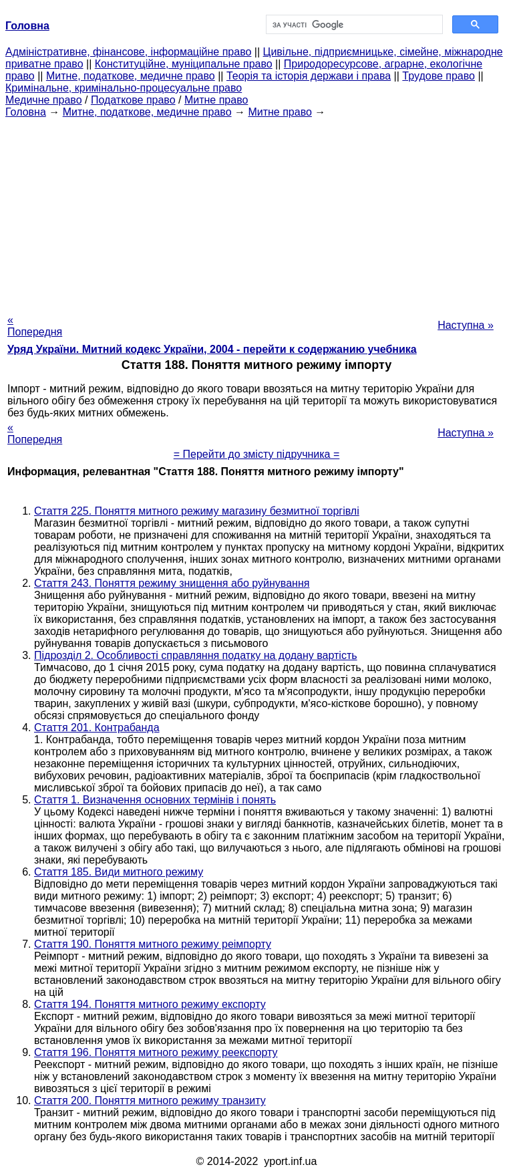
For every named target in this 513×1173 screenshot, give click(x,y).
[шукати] (353, 25)
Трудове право (438, 76)
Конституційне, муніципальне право (184, 64)
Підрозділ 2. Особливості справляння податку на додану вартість (195, 655)
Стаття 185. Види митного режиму (118, 872)
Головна (25, 112)
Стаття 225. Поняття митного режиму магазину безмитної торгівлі (196, 511)
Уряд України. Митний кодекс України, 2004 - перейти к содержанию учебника (212, 349)
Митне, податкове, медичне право (130, 76)
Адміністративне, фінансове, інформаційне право (128, 51)
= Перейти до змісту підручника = (257, 454)
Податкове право (133, 100)
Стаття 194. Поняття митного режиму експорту (150, 1004)
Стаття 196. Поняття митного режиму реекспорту (155, 1052)
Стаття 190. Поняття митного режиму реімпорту (152, 944)
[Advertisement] (256, 211)
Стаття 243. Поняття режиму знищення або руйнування (171, 583)
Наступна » (466, 325)
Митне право (216, 100)
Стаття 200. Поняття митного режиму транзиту (150, 1100)
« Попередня (34, 326)
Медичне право (43, 100)
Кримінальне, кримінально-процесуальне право (123, 88)
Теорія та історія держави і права (308, 76)
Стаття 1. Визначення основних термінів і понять (155, 799)
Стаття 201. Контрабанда (97, 727)
